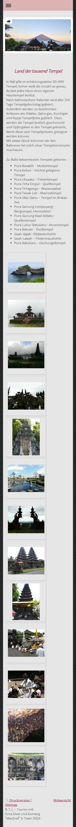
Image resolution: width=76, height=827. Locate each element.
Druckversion (18, 800)
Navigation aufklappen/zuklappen (38, 5)
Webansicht (62, 800)
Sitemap (11, 804)
